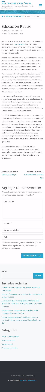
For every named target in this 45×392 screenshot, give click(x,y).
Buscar (4, 271)
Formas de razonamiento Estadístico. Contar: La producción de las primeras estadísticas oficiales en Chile (21, 320)
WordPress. (32, 381)
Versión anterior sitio (15, 16)
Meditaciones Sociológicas (16, 3)
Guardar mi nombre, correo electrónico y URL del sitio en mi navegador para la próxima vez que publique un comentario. (22, 246)
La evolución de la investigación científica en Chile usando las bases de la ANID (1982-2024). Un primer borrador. (22, 304)
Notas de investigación (10, 336)
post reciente (19, 44)
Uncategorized (7, 344)
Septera (23, 381)
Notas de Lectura (8, 340)
